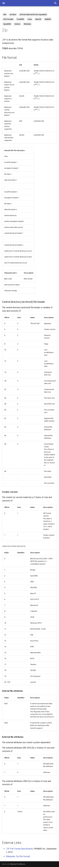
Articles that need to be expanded (33, 14)
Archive (13, 14)
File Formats (8, 19)
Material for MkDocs (17, 864)
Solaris (17, 24)
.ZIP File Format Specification (19, 849)
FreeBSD (20, 19)
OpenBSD (7, 24)
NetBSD (48, 19)
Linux (30, 19)
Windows (27, 24)
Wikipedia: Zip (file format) (18, 856)
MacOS (38, 19)
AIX (4, 14)
